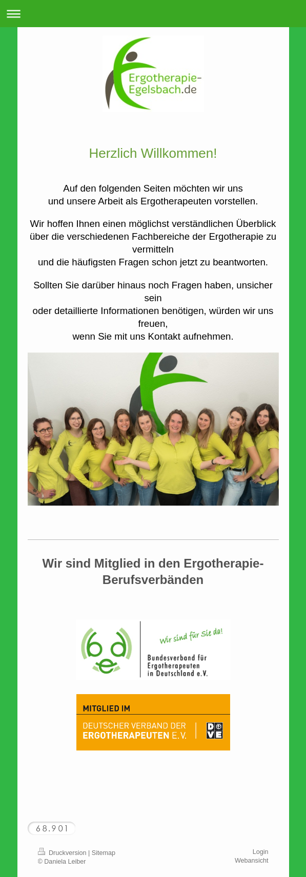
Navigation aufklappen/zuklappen (153, 14)
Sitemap (103, 853)
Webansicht (252, 860)
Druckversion (63, 853)
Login (261, 851)
